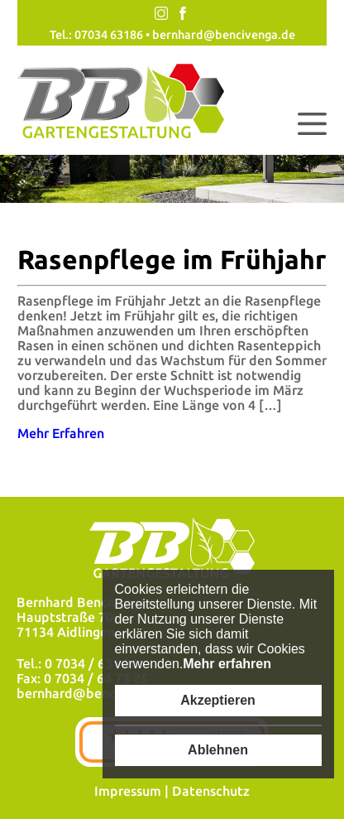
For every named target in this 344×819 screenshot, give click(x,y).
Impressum (127, 790)
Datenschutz (211, 790)
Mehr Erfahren (60, 433)
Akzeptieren (218, 700)
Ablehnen (218, 750)
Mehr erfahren (227, 664)
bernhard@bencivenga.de (223, 34)
